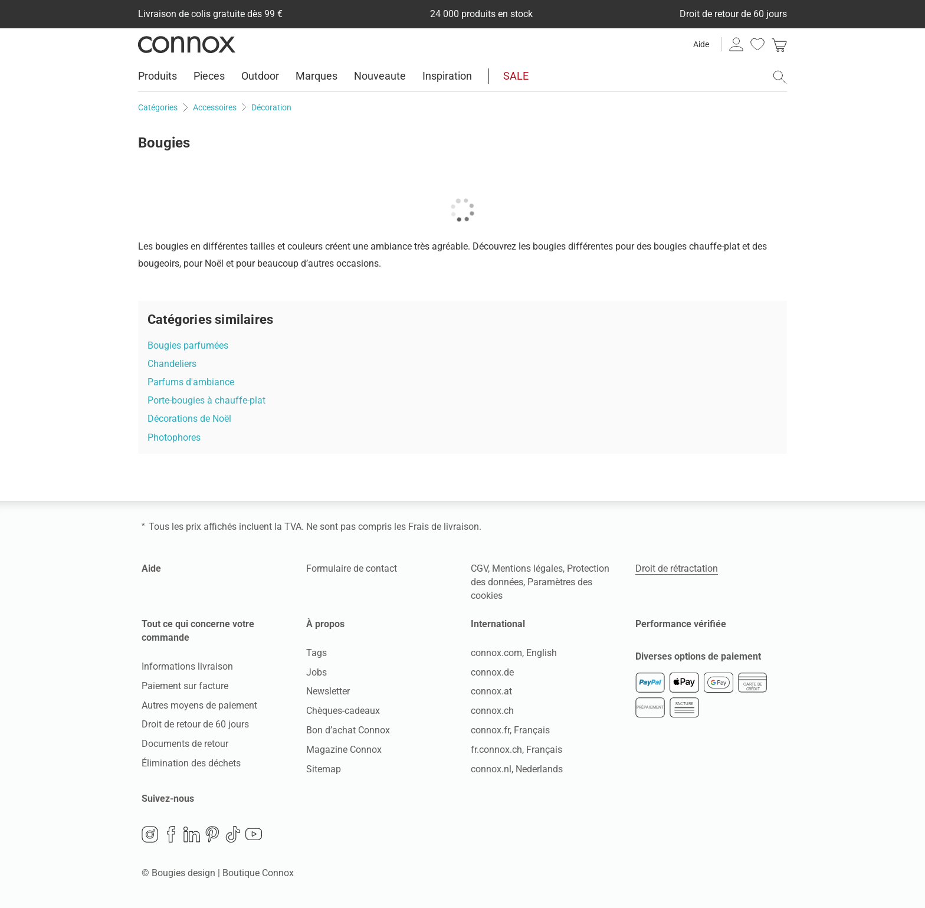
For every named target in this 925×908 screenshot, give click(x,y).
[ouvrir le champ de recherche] (780, 77)
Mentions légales (527, 568)
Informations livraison (187, 666)
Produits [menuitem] (157, 76)
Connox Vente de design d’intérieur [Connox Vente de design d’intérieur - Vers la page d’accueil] (186, 44)
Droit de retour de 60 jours (195, 724)
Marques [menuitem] (316, 76)
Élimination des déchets (191, 763)
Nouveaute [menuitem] (380, 76)
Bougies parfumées (187, 345)
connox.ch (492, 710)
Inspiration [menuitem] (447, 76)
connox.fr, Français (510, 730)
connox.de (492, 672)
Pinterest (212, 834)
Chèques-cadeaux (343, 710)
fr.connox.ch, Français (516, 749)
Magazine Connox (344, 749)
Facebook (171, 834)
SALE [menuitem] (516, 76)
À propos (325, 624)
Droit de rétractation (676, 568)
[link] (779, 44)
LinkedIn (191, 834)
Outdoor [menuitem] (260, 76)
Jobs (316, 672)
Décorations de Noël (189, 418)
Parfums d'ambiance (190, 382)
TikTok (233, 834)
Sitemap (323, 769)
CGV (479, 568)
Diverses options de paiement (698, 656)
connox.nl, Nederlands (517, 769)
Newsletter (328, 691)
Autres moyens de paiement (199, 705)
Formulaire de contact (351, 568)
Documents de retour (185, 743)
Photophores (174, 437)
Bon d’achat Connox (348, 730)
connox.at (491, 691)
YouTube (253, 834)
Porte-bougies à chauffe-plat (206, 400)
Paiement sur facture (185, 685)
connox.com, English (514, 652)
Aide (701, 44)
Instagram (150, 834)
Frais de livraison (443, 526)
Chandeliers (171, 363)
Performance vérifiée (680, 624)
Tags (316, 652)
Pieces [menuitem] (209, 76)
